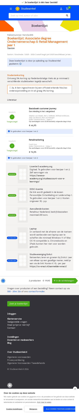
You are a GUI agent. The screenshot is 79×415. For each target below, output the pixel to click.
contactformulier (36, 292)
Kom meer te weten (44, 402)
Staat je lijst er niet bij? (18, 325)
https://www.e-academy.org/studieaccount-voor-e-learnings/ (47, 179)
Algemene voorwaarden (19, 357)
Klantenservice (14, 319)
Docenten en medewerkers (20, 340)
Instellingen (13, 337)
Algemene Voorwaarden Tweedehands (26, 363)
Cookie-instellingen (14, 409)
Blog (9, 343)
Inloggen (11, 314)
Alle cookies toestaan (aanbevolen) (60, 409)
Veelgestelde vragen (17, 322)
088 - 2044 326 (14, 292)
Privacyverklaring (15, 360)
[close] (75, 389)
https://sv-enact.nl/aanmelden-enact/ (48, 267)
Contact (11, 328)
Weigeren (33, 409)
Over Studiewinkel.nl (17, 352)
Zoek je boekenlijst (18, 304)
